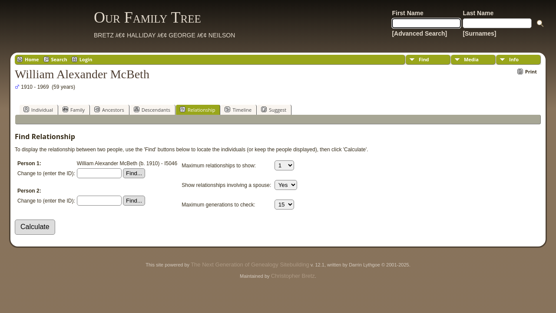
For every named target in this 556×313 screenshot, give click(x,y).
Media (471, 59)
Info (514, 59)
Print (531, 71)
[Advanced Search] (419, 33)
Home (32, 59)
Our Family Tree (147, 17)
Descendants (152, 109)
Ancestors (109, 109)
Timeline (238, 109)
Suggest (273, 109)
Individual (38, 109)
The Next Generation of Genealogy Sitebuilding (250, 264)
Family (74, 109)
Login (86, 59)
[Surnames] (479, 33)
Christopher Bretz (293, 276)
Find (424, 59)
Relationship (197, 109)
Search (59, 59)
